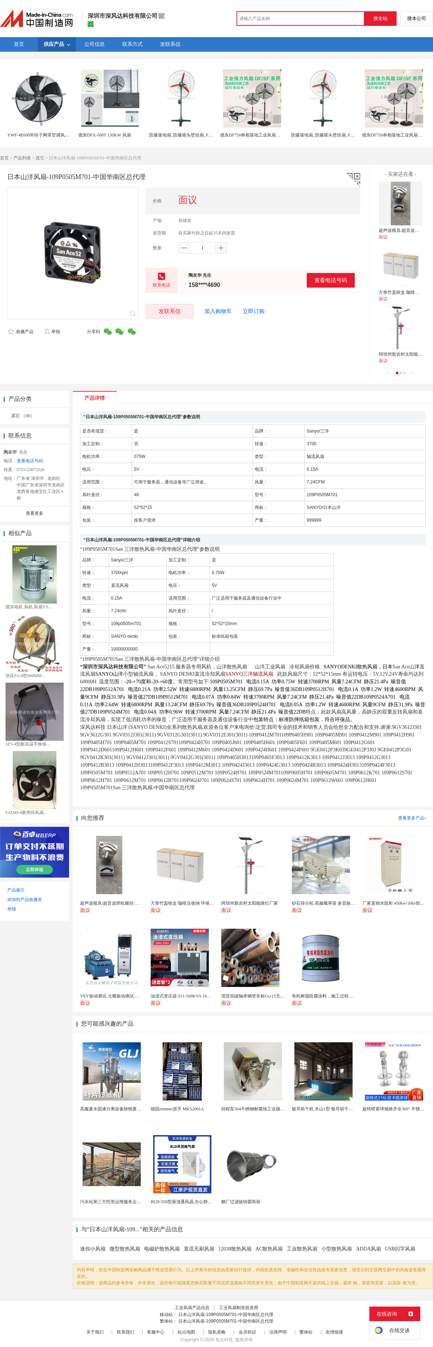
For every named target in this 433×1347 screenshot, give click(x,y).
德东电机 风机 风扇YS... (28, 606)
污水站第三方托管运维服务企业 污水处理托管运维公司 (133, 1201)
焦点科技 (224, 1339)
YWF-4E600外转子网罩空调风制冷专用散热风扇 (53, 135)
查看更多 (34, 513)
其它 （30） (22, 415)
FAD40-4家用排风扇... (26, 812)
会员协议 (247, 1332)
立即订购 (254, 311)
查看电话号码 (330, 280)
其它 (40, 158)
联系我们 (125, 1332)
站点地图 (186, 1332)
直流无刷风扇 (199, 1249)
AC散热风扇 (269, 1249)
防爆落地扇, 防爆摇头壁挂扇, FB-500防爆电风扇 (195, 135)
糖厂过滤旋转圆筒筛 (241, 1201)
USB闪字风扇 (400, 1249)
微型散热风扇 (125, 1249)
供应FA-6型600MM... (25, 675)
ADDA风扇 (368, 1249)
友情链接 (334, 1332)
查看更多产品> (412, 818)
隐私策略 (217, 1332)
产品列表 (22, 158)
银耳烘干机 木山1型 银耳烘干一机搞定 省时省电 (338, 1108)
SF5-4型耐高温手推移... (27, 744)
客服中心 (155, 1332)
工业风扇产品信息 (192, 1307)
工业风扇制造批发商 (238, 1307)
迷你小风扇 (93, 1249)
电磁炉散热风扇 (162, 1249)
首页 (4, 158)
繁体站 (306, 1332)
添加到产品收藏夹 (24, 899)
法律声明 (278, 1332)
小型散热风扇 (336, 1249)
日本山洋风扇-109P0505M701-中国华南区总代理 (225, 1314)
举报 (52, 331)
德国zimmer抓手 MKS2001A (177, 1108)
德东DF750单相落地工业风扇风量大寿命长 (261, 135)
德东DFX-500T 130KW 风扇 (104, 135)
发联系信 (169, 311)
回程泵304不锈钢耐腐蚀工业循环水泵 (257, 1108)
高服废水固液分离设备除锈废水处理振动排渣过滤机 (130, 1108)
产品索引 (16, 890)
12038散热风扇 (234, 1249)
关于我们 (95, 1332)
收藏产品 (20, 331)
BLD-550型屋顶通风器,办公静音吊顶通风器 (192, 1201)
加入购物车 (218, 311)
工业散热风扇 (302, 1249)
